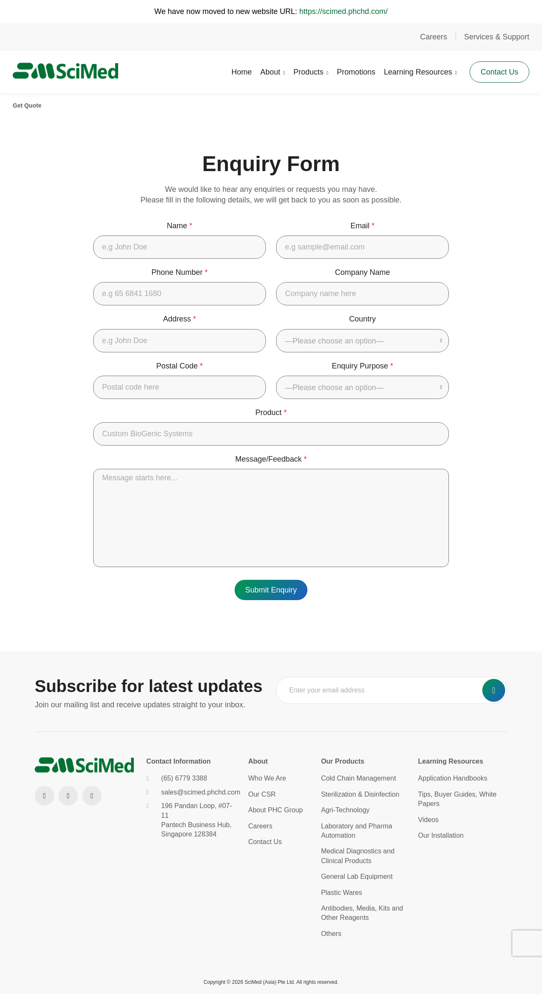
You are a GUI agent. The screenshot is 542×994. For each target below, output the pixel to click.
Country (362, 319)
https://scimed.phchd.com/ (343, 11)
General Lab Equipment (357, 876)
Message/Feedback (271, 459)
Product (271, 412)
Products (308, 72)
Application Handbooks (452, 778)
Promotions (356, 72)
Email (362, 226)
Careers (433, 37)
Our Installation (441, 835)
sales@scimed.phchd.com (191, 792)
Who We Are (267, 778)
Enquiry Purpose (362, 366)
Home (242, 72)
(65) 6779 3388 (177, 778)
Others (331, 933)
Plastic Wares (341, 892)
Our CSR (262, 794)
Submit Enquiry (271, 590)
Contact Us (499, 72)
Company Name (362, 272)
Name (179, 226)
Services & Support (496, 37)
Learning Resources (418, 72)
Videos (428, 819)
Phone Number (179, 272)
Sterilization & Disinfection (360, 794)
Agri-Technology (345, 810)
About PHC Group (275, 810)
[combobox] (362, 340)
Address (179, 319)
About (270, 72)
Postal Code (179, 366)
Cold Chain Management (358, 778)
